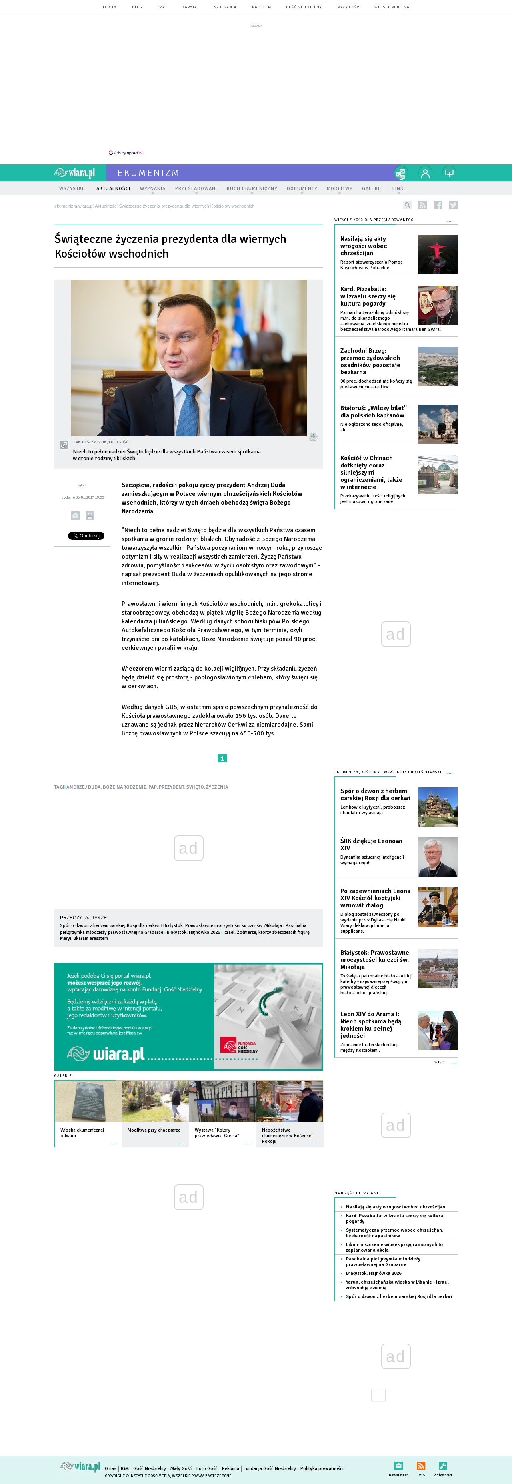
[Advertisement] (256, 89)
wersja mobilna (392, 7)
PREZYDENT (171, 787)
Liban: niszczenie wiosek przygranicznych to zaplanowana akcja (394, 1247)
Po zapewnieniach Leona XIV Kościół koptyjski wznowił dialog (375, 898)
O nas (110, 1469)
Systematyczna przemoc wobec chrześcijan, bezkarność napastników (394, 1233)
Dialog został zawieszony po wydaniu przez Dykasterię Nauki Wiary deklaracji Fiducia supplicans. (373, 922)
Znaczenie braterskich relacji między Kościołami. (369, 1047)
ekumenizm (149, 173)
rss (422, 205)
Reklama (230, 1469)
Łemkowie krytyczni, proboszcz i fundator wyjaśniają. (372, 810)
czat (162, 7)
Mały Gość (348, 7)
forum (110, 7)
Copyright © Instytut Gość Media (137, 1476)
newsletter (398, 1464)
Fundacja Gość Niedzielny (270, 1469)
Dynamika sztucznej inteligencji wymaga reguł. (372, 860)
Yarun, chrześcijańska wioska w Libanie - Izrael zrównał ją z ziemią (397, 1285)
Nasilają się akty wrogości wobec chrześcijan (363, 246)
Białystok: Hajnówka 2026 (193, 932)
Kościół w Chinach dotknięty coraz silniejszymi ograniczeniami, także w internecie (371, 473)
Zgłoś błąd (443, 1464)
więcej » (113, 1140)
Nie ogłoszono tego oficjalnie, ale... (371, 427)
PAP (152, 787)
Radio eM (261, 7)
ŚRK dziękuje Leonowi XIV (371, 844)
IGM (125, 1469)
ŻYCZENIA (217, 787)
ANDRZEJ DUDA (83, 787)
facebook (438, 205)
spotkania (225, 7)
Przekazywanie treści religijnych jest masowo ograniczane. (372, 499)
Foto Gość (207, 1469)
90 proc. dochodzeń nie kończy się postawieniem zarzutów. (376, 384)
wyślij (75, 515)
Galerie (63, 1076)
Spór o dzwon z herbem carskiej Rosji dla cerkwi (110, 926)
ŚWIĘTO (195, 787)
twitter (453, 205)
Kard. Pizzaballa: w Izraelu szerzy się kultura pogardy (368, 296)
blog (137, 7)
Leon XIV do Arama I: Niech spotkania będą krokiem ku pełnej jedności (370, 1025)
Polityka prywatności (322, 1469)
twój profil (425, 173)
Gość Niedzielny (304, 7)
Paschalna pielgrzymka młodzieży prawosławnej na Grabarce (383, 1262)
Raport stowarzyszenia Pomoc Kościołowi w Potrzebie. (371, 265)
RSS (421, 1464)
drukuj (90, 515)
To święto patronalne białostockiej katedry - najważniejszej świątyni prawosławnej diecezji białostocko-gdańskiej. (376, 984)
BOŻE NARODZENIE (124, 787)
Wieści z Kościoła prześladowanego (374, 220)
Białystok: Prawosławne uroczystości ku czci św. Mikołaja (222, 926)
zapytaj (190, 7)
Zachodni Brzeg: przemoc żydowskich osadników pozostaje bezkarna (370, 361)
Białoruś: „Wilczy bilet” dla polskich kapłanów (373, 412)
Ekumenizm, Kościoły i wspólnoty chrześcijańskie (389, 772)
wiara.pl (80, 172)
